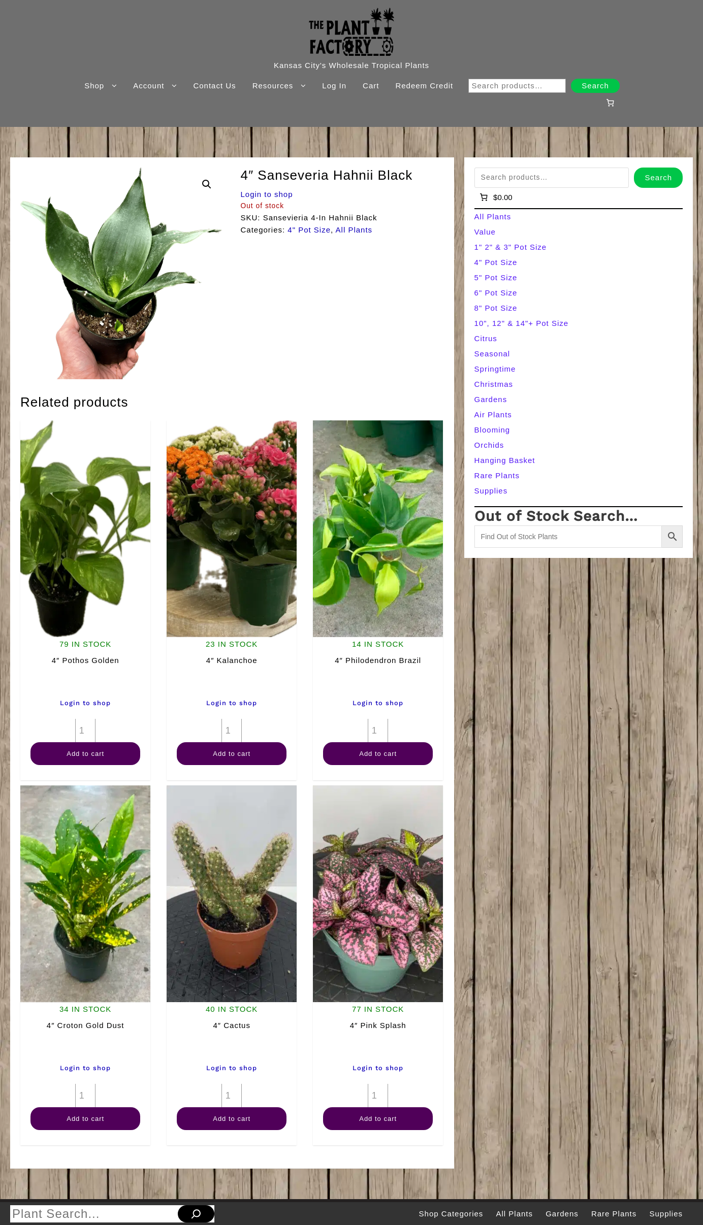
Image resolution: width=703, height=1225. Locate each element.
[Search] (196, 1213)
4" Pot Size (309, 229)
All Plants (354, 229)
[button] (207, 184)
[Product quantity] (85, 730)
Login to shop (266, 194)
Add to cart (85, 753)
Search (595, 85)
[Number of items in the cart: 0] (610, 102)
